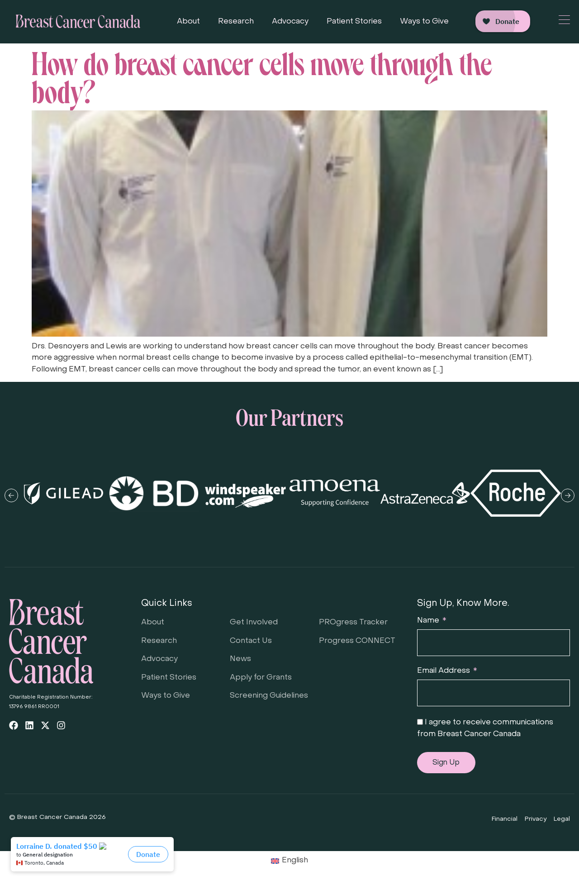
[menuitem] (289, 861)
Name (429, 620)
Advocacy (290, 21)
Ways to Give (424, 21)
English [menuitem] (295, 860)
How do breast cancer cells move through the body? (262, 75)
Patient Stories (354, 21)
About (188, 21)
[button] (11, 495)
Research (236, 21)
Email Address (444, 671)
